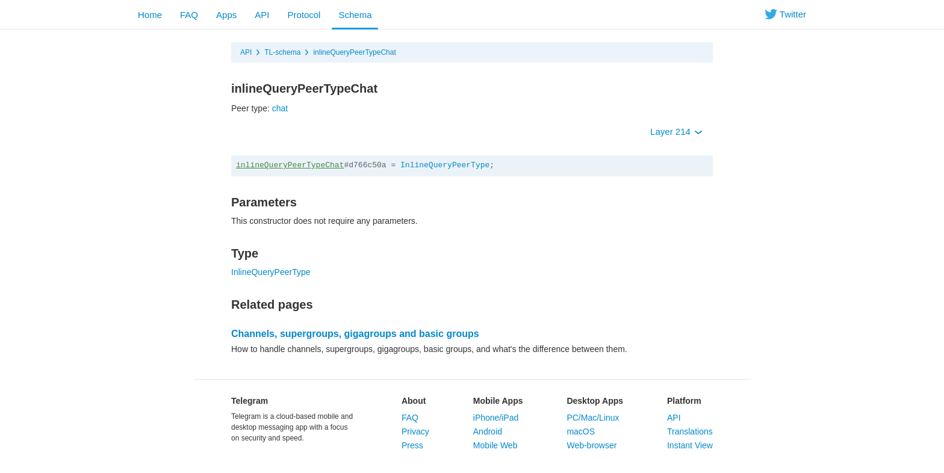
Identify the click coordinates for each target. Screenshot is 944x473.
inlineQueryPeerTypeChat (354, 52)
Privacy (415, 431)
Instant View (690, 445)
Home (150, 15)
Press (412, 445)
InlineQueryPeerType (444, 165)
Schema (354, 15)
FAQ (189, 15)
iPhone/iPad (496, 417)
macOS (581, 431)
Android (487, 431)
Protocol (303, 15)
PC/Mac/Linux (593, 417)
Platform (684, 401)
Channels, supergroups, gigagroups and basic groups (355, 334)
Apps (226, 15)
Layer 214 (676, 131)
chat (280, 108)
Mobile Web (495, 445)
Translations (690, 431)
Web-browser (591, 445)
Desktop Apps (595, 401)
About (414, 401)
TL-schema (282, 52)
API (262, 15)
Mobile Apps (498, 401)
